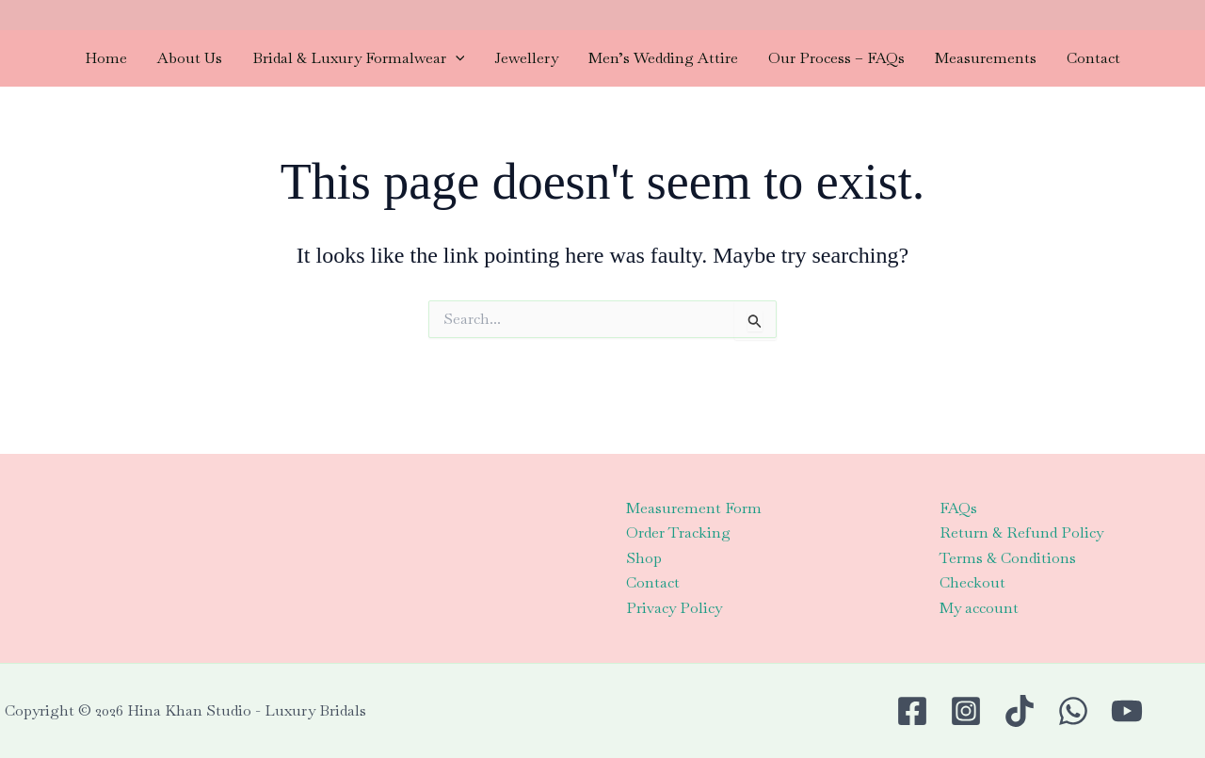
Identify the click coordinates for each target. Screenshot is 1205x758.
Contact (1093, 58)
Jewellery (526, 58)
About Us (189, 58)
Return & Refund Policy (1021, 532)
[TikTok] (1020, 711)
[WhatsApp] (1073, 711)
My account (979, 608)
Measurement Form (694, 508)
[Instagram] (966, 711)
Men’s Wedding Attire (663, 58)
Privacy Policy (674, 608)
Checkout (972, 582)
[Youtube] (1127, 711)
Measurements (985, 58)
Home (106, 58)
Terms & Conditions (1008, 558)
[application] (455, 58)
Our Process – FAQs (836, 58)
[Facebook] (912, 711)
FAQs (958, 508)
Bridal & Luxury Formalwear (358, 58)
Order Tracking (678, 532)
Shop (644, 558)
